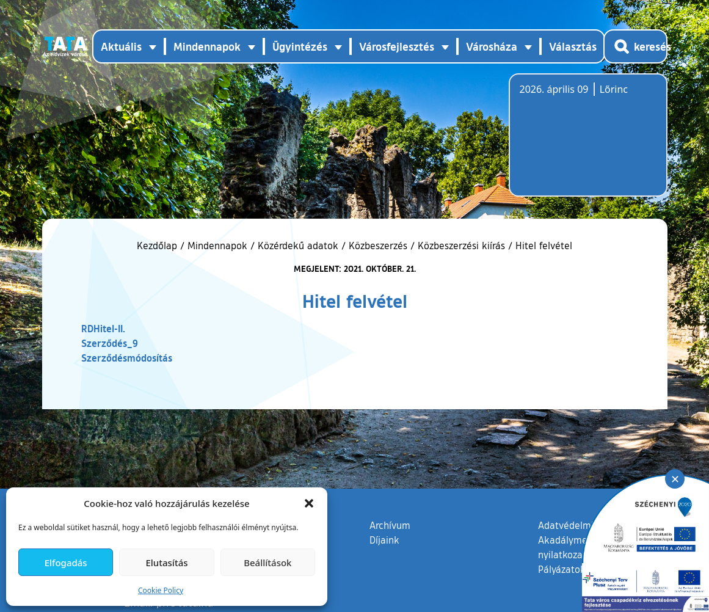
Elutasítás (166, 562)
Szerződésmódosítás (126, 357)
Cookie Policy (160, 590)
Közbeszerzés (378, 245)
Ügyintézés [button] (299, 46)
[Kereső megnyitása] (635, 46)
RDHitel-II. (103, 328)
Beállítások (267, 562)
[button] (309, 503)
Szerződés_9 (109, 343)
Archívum (389, 524)
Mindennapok (217, 245)
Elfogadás (66, 562)
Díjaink (384, 540)
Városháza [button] (491, 46)
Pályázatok (562, 569)
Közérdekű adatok (298, 245)
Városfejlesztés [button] (396, 46)
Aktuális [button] (121, 46)
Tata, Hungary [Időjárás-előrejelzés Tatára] (588, 142)
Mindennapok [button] (207, 46)
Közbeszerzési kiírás (461, 245)
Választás (573, 46)
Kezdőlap (158, 245)
